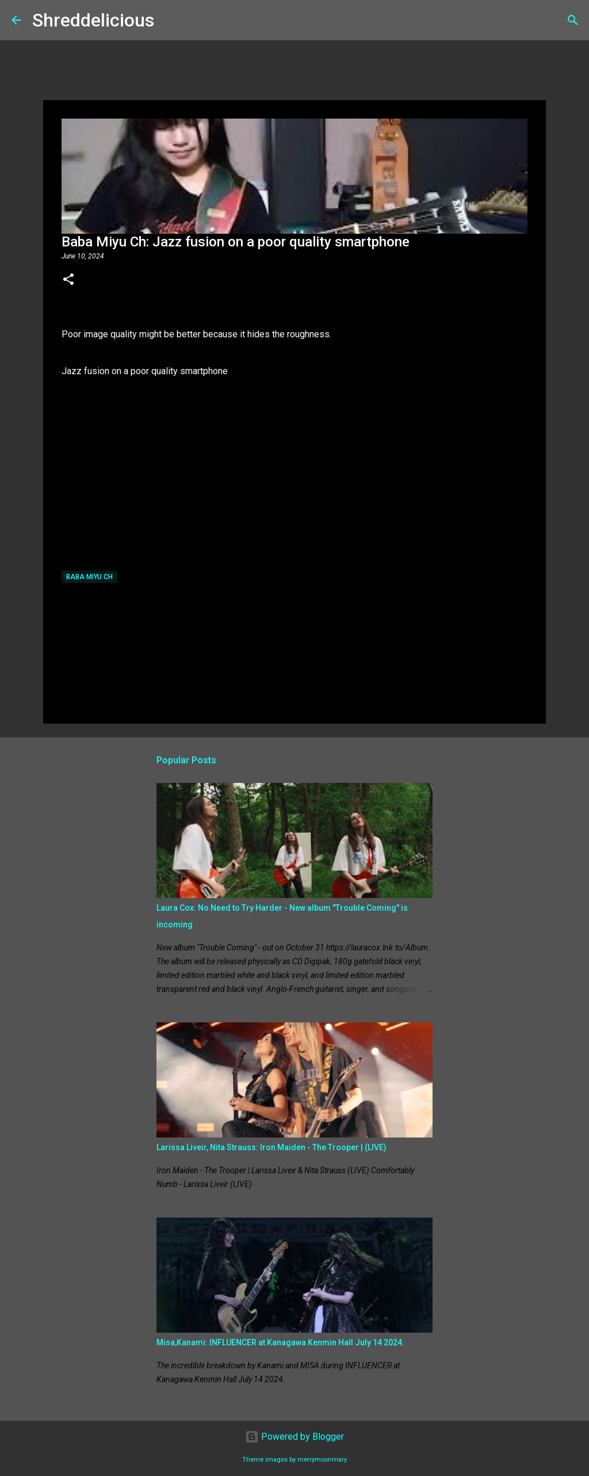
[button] (68, 280)
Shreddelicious (93, 20)
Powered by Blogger (294, 1436)
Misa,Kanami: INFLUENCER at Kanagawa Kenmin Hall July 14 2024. (280, 1342)
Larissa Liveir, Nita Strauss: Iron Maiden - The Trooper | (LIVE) (271, 1147)
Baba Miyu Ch (89, 577)
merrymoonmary (322, 1459)
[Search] (170, 20)
